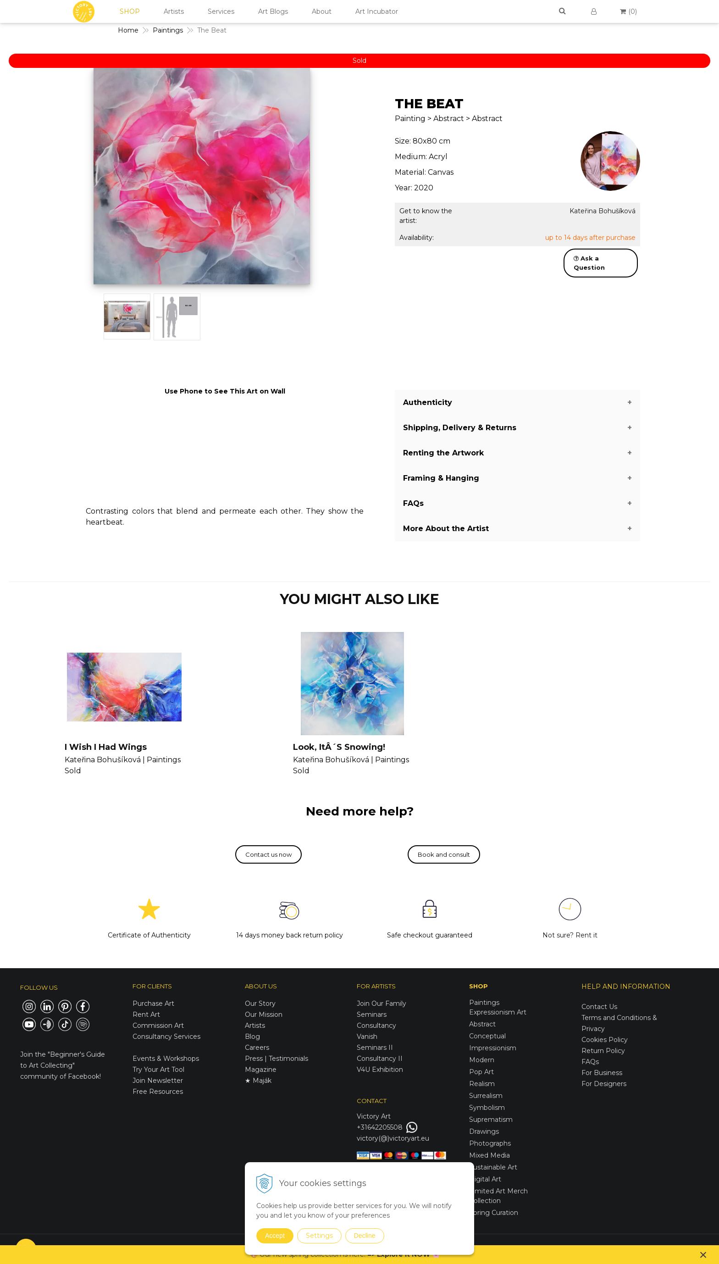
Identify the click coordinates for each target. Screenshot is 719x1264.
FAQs (590, 1062)
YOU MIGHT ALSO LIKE (359, 599)
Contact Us (599, 1007)
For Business (602, 1073)
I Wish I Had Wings (106, 747)
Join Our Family (381, 1003)
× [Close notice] (703, 1254)
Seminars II (375, 1047)
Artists (174, 11)
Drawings (484, 1131)
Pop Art (481, 1072)
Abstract (482, 1024)
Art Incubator (376, 11)
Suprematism (491, 1119)
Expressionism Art (497, 1012)
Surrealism (486, 1096)
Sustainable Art (493, 1167)
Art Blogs (273, 11)
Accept (275, 1235)
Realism (482, 1084)
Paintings (484, 1002)
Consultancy (376, 1025)
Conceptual (487, 1036)
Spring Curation (493, 1213)
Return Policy (603, 1051)
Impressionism (492, 1048)
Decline (365, 1235)
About (322, 11)
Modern (481, 1060)
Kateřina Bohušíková (603, 211)
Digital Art (485, 1179)
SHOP (130, 11)
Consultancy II (380, 1058)
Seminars (372, 1014)
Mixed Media (489, 1155)
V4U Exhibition (380, 1069)
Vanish (367, 1036)
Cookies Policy (604, 1040)
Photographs (490, 1143)
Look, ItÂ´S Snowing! (339, 747)
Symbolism (487, 1107)
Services (221, 11)
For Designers (603, 1084)
